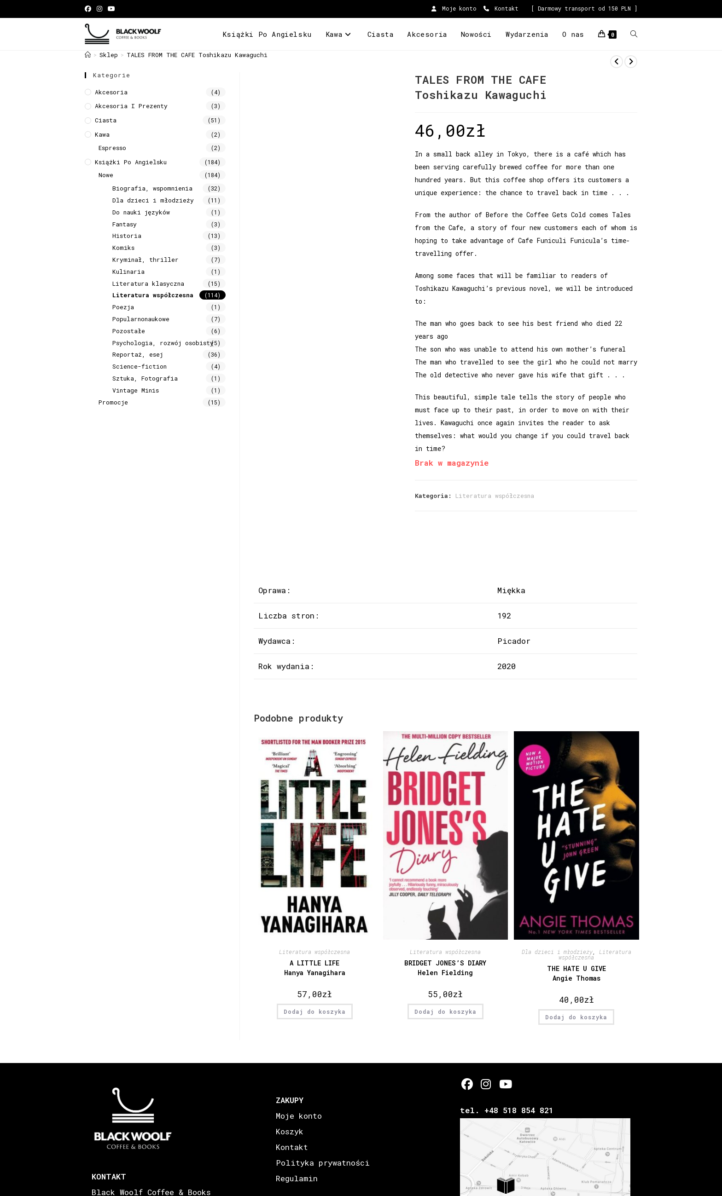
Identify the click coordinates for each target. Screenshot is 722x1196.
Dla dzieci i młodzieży (557, 951)
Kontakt (500, 8)
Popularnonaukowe (140, 319)
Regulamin (297, 1178)
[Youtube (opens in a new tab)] (111, 8)
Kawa (102, 134)
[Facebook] (467, 1084)
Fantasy (124, 224)
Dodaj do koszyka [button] (315, 1011)
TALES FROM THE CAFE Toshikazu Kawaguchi (197, 55)
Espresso (112, 148)
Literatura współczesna (494, 495)
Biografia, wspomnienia (152, 188)
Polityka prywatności (323, 1162)
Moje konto (454, 8)
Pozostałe (128, 331)
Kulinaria (128, 271)
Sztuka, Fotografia (145, 378)
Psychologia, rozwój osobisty (163, 343)
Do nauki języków (141, 212)
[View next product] (630, 61)
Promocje (113, 402)
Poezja (123, 307)
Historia (126, 235)
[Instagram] (486, 1084)
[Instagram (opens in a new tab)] (99, 8)
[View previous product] (616, 61)
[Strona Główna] (88, 55)
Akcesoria (111, 92)
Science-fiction (139, 366)
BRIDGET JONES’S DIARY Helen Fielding (445, 968)
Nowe (106, 175)
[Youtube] (505, 1084)
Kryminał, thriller (145, 259)
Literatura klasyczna (148, 283)
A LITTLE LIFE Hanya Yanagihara (314, 968)
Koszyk (289, 1131)
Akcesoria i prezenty (131, 106)
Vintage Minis (135, 390)
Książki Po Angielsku (131, 162)
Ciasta (105, 120)
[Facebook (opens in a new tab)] (89, 8)
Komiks (123, 247)
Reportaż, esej (137, 354)
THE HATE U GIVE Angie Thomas (576, 973)
